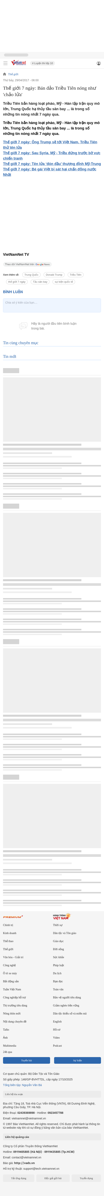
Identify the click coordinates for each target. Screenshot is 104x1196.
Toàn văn (58, 989)
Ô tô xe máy (10, 973)
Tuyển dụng (86, 1178)
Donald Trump (54, 274)
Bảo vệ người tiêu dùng (67, 997)
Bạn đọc (58, 981)
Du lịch (57, 973)
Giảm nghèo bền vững (66, 1005)
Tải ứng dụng (18, 1178)
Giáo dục (58, 941)
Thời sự (57, 925)
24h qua (7, 1051)
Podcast (57, 1045)
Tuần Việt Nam (12, 989)
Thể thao (8, 941)
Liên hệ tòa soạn (14, 1094)
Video (56, 1037)
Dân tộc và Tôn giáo (64, 933)
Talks (6, 1029)
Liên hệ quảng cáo (17, 1137)
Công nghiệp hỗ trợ (14, 997)
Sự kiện (77, 1060)
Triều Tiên (75, 274)
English (57, 1021)
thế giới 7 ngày (16, 281)
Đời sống (58, 949)
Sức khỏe (58, 957)
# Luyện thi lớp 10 (42, 63)
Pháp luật (58, 965)
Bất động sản (11, 981)
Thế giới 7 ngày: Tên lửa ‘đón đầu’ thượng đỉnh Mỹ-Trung (52, 164)
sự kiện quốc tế (64, 281)
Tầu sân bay (40, 281)
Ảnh (5, 1037)
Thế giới (13, 74)
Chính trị (8, 925)
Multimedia (9, 1045)
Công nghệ (9, 965)
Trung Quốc (31, 274)
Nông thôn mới (12, 1013)
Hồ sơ (56, 1029)
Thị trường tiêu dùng (15, 1005)
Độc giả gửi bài (53, 1178)
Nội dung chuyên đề (14, 1021)
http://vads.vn (24, 1163)
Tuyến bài (26, 1060)
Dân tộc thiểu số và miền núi (70, 1013)
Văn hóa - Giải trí (13, 957)
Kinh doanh (9, 933)
